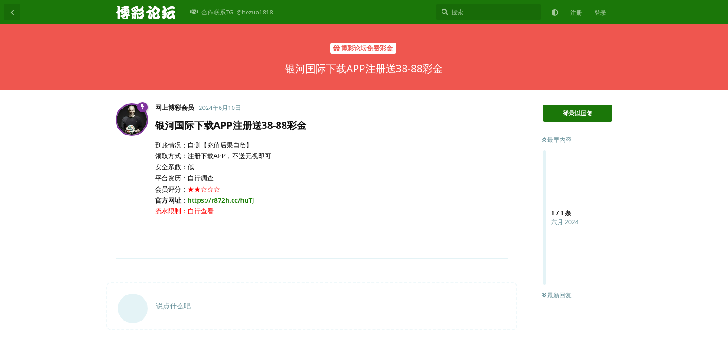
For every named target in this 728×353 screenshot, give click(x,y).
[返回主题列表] (12, 12)
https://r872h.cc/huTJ (221, 200)
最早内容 (557, 139)
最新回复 (557, 295)
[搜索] (488, 12)
